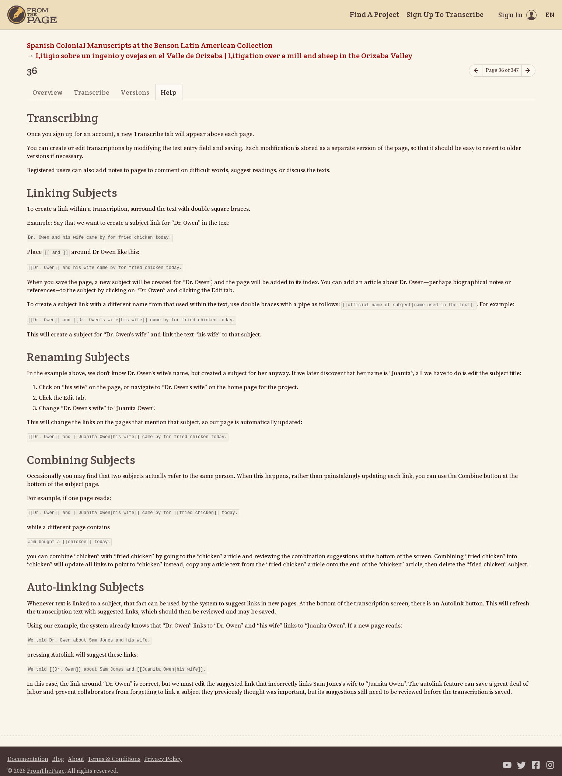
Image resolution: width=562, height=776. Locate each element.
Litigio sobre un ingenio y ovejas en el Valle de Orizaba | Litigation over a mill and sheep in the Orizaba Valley (224, 55)
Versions (135, 92)
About (76, 751)
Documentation (27, 751)
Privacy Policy (163, 751)
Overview (47, 92)
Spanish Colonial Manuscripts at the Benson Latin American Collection (150, 45)
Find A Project (374, 14)
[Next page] (528, 70)
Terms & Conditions (114, 751)
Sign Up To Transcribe (445, 14)
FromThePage (45, 763)
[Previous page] (476, 70)
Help (169, 92)
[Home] (32, 15)
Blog (58, 751)
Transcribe (91, 92)
